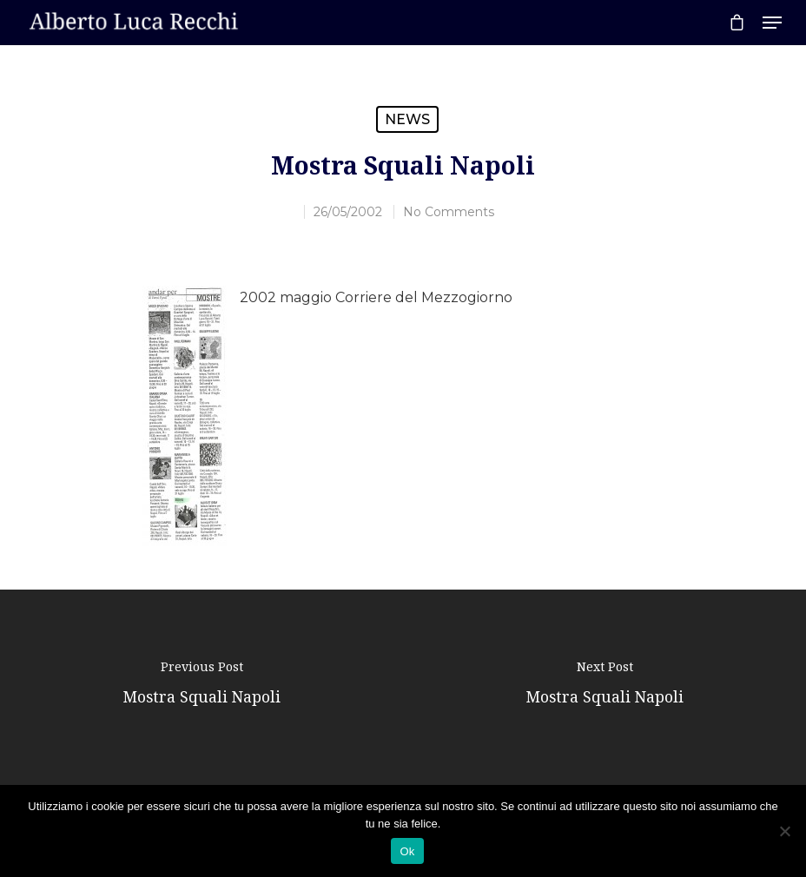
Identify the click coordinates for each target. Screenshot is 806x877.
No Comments (448, 212)
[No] (784, 831)
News (407, 119)
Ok (407, 851)
